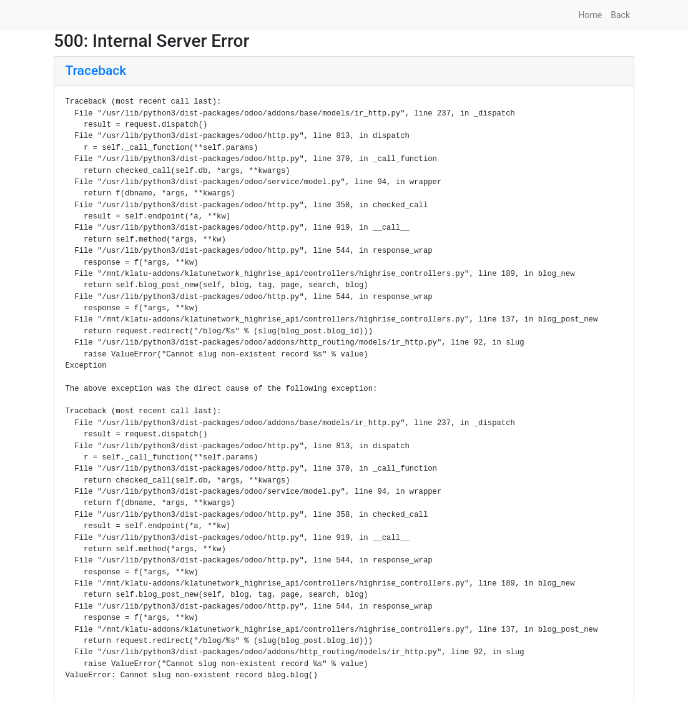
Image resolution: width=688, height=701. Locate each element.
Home (590, 15)
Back (620, 15)
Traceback (96, 70)
